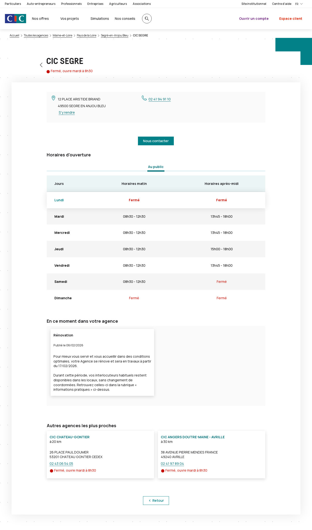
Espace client (290, 18)
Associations (142, 4)
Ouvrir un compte (254, 18)
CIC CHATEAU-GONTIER (70, 437)
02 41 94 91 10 (160, 99)
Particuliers (13, 4)
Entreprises (95, 4)
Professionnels (71, 4)
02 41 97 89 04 (172, 463)
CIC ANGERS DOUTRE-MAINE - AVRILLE (193, 437)
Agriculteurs (118, 4)
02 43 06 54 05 (61, 463)
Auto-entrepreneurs (41, 4)
